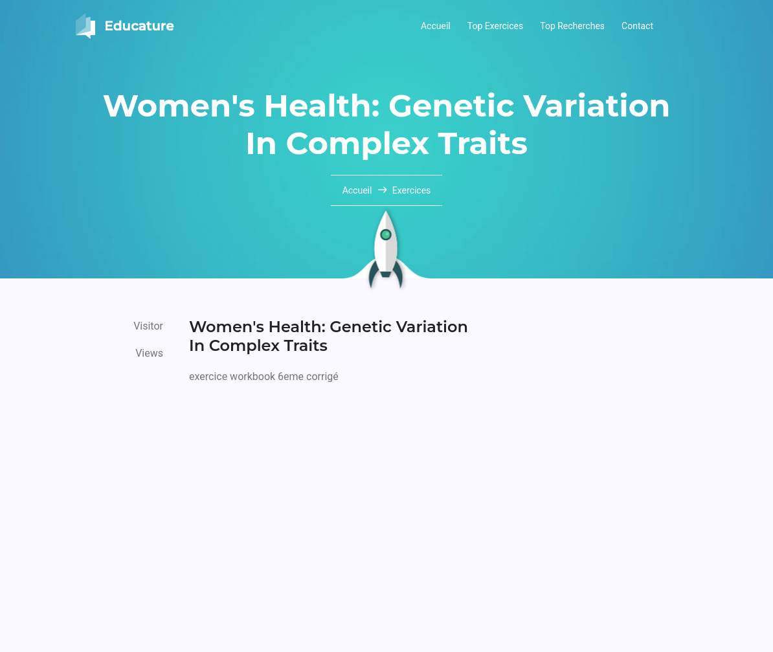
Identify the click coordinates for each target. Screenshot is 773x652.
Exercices (411, 190)
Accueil (436, 26)
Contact (637, 26)
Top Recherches (572, 26)
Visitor (148, 326)
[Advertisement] (334, 486)
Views (149, 353)
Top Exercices (495, 26)
